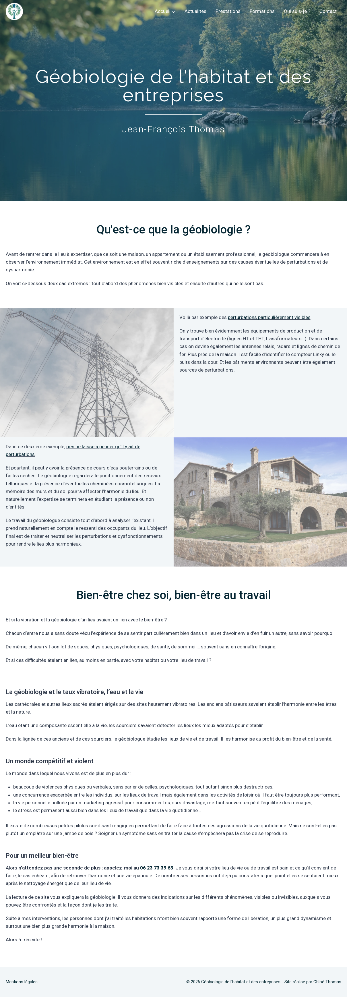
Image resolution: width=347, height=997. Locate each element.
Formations (262, 11)
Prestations (228, 11)
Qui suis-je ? (297, 11)
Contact (328, 11)
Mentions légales (22, 982)
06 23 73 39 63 (156, 868)
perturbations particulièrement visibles (269, 317)
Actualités (195, 11)
